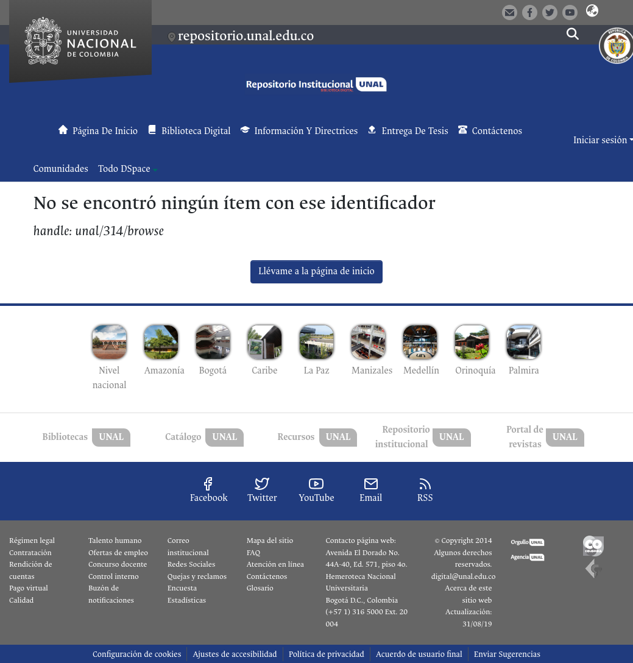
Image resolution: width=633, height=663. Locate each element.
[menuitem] (128, 169)
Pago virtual (28, 588)
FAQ (254, 553)
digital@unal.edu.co (463, 576)
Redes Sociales (191, 564)
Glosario (260, 588)
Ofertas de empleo (118, 553)
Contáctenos (267, 576)
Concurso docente (117, 564)
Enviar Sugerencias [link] (507, 654)
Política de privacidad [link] (326, 654)
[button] (592, 11)
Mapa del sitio (270, 540)
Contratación (30, 553)
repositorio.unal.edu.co (246, 35)
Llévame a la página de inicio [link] (316, 271)
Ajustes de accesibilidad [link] (235, 654)
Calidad (21, 600)
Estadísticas (187, 600)
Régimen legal (32, 540)
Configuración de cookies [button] (137, 654)
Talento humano (115, 540)
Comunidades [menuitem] (61, 169)
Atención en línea (275, 564)
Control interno (113, 576)
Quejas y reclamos (197, 576)
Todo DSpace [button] (124, 169)
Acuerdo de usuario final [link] (419, 654)
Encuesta (182, 588)
